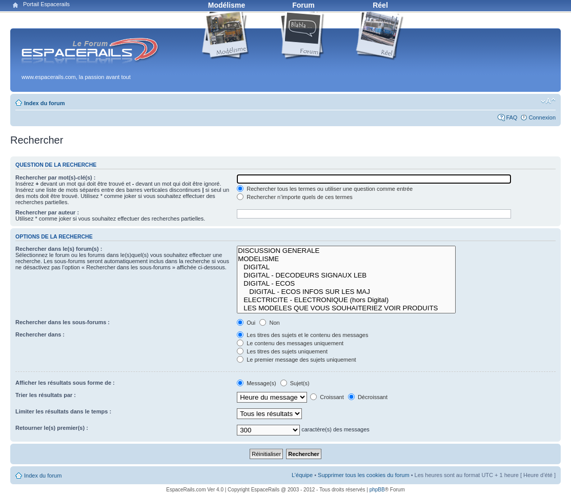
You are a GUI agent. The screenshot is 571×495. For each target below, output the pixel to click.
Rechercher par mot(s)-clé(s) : (55, 177)
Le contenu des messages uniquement (290, 343)
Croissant (327, 397)
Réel (380, 5)
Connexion (542, 117)
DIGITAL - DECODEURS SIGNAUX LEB (346, 275)
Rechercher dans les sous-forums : (62, 322)
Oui (246, 323)
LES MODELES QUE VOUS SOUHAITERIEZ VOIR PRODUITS (346, 308)
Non (269, 323)
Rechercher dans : (40, 334)
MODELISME (346, 259)
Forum (303, 5)
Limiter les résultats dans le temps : (63, 411)
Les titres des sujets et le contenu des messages (302, 335)
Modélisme (226, 5)
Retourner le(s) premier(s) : (51, 428)
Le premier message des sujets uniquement (296, 360)
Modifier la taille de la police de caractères (548, 101)
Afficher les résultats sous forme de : (65, 383)
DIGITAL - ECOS (346, 284)
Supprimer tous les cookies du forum (364, 475)
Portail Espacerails (46, 4)
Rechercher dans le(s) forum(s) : (58, 249)
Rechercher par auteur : (47, 212)
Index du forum (44, 103)
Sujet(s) (295, 383)
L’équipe (302, 475)
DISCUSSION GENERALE (346, 251)
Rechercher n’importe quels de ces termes (295, 197)
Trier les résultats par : (45, 395)
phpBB (377, 489)
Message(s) (257, 383)
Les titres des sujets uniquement (282, 351)
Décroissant (368, 397)
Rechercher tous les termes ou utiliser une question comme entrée (325, 189)
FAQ (511, 117)
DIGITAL (346, 267)
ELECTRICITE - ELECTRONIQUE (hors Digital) (346, 300)
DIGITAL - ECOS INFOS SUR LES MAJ (346, 292)
